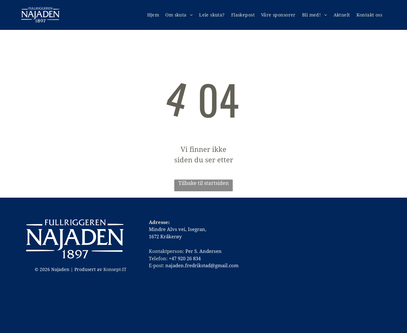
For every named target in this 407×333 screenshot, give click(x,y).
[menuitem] (153, 14)
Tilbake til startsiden (203, 183)
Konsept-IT (115, 269)
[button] (212, 14)
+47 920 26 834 (185, 259)
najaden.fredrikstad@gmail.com (201, 265)
